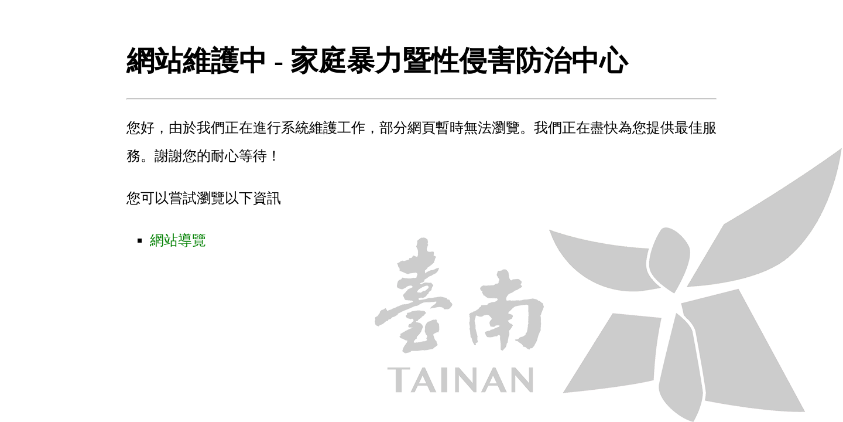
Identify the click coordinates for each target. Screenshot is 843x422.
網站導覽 (178, 240)
